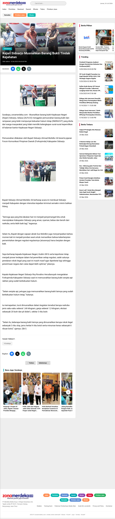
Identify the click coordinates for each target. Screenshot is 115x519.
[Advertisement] (37, 435)
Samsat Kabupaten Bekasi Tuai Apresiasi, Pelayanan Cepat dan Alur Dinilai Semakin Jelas (90, 157)
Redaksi (39, 507)
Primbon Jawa (52, 9)
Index (4, 9)
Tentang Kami (48, 507)
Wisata (35, 9)
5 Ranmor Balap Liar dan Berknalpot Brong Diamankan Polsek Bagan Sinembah (89, 145)
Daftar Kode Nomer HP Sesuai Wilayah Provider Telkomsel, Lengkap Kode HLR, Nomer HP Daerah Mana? (89, 90)
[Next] (68, 393)
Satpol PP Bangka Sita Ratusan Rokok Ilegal (90, 132)
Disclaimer (109, 507)
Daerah (28, 9)
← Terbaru (30, 364)
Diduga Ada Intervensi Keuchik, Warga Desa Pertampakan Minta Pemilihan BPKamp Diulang (90, 102)
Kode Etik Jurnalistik (84, 507)
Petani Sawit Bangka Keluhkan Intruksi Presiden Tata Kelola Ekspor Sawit (89, 181)
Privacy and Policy (98, 507)
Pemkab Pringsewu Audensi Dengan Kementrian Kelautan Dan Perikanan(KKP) (90, 65)
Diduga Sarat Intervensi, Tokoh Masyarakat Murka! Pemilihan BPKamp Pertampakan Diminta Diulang (90, 115)
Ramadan (7, 15)
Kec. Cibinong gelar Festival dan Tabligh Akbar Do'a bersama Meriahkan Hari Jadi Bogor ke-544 (91, 169)
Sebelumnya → (44, 364)
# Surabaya (7, 345)
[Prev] (7, 393)
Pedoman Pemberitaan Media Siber (65, 507)
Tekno (42, 9)
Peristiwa (12, 9)
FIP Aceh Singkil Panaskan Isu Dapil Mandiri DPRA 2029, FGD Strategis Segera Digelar (89, 77)
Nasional (21, 9)
